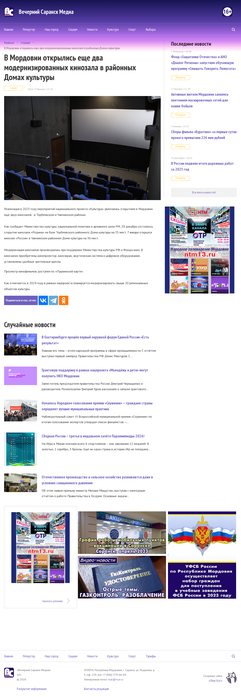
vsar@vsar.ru (115, 679)
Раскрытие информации (31, 688)
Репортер (29, 29)
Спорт (132, 29)
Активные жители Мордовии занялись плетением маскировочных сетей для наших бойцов (199, 100)
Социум (72, 29)
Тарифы (151, 656)
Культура (113, 29)
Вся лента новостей (204, 192)
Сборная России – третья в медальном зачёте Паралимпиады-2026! (93, 436)
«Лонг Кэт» (215, 680)
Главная (8, 29)
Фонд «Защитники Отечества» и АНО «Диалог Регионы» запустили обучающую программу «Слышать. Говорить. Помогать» (203, 62)
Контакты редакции (96, 688)
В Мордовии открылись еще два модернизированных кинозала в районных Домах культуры (62, 48)
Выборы (151, 29)
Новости (92, 29)
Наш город (52, 29)
